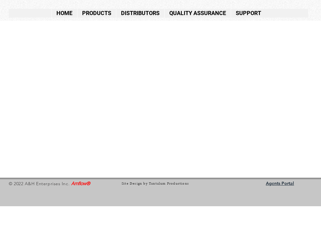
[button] (96, 13)
